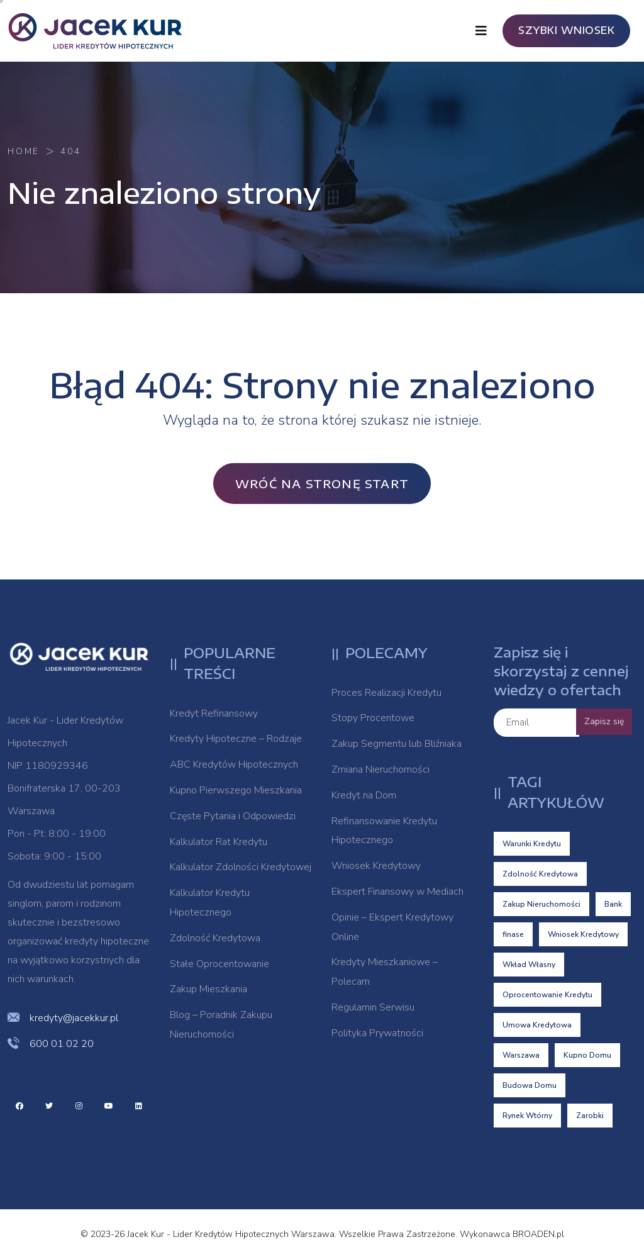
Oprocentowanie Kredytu (547, 995)
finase (513, 934)
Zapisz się (604, 721)
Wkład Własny (528, 965)
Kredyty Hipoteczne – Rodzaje (236, 739)
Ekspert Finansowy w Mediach (397, 891)
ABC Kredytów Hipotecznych (234, 764)
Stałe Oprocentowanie (219, 964)
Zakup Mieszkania (208, 989)
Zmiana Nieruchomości (380, 769)
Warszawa (521, 1055)
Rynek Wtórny (527, 1116)
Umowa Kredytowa (537, 1025)
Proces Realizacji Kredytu (386, 693)
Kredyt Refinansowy (214, 713)
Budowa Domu (529, 1085)
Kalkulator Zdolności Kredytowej (240, 867)
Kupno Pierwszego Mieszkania (236, 790)
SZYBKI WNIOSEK (566, 30)
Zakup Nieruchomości (541, 904)
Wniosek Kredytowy (376, 866)
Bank (613, 904)
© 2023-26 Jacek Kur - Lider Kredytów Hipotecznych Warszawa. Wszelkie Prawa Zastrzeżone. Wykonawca (296, 1234)
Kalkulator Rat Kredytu (218, 842)
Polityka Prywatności (377, 1033)
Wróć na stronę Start (322, 483)
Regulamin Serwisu (372, 1007)
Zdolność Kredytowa (215, 938)
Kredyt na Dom (363, 795)
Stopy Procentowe (372, 718)
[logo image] (102, 31)
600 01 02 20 (62, 1044)
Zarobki (590, 1116)
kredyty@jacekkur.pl (74, 1018)
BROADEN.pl (538, 1234)
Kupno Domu (587, 1055)
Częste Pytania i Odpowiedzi (233, 816)
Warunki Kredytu (531, 844)
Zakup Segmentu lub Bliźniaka (396, 744)
